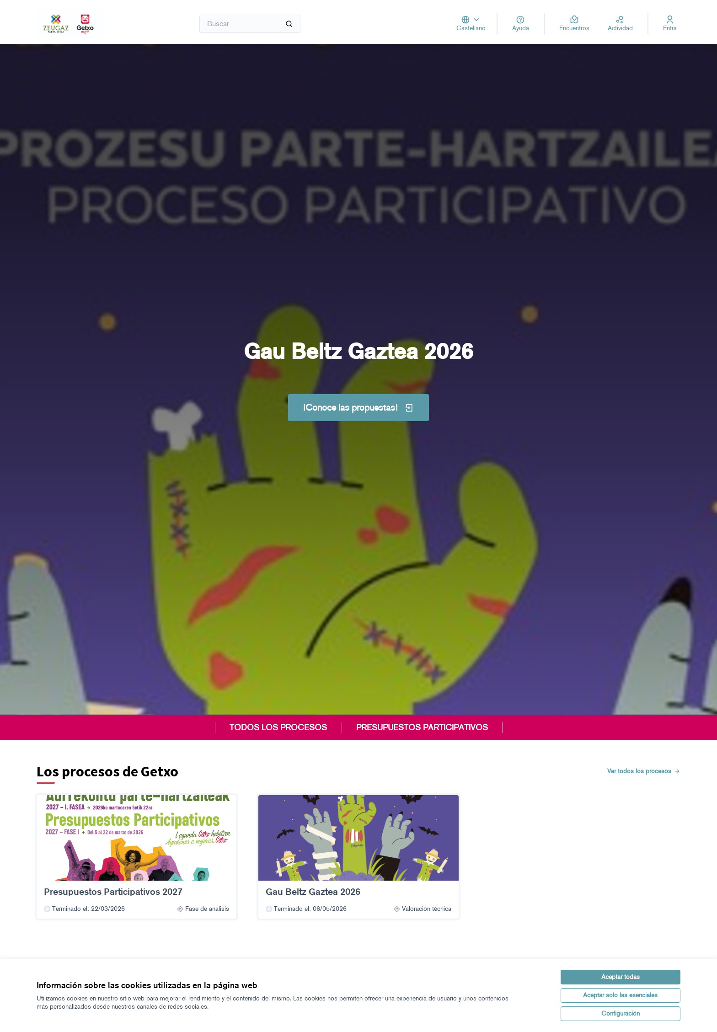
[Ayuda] (520, 23)
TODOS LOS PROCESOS (278, 727)
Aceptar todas (620, 977)
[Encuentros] (574, 23)
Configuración (620, 1013)
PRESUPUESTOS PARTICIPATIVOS (422, 727)
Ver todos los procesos (643, 771)
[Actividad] (620, 23)
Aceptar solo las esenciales (620, 995)
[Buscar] (250, 23)
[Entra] (669, 23)
